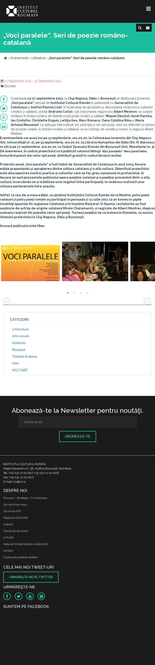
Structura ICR (12, 511)
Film (15, 363)
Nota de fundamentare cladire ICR (25, 544)
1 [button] (68, 293)
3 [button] (81, 293)
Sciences (19, 343)
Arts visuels (20, 336)
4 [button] (87, 293)
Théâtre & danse (24, 356)
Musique (18, 350)
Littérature (20, 329)
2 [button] (74, 293)
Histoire (8, 524)
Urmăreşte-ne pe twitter (31, 577)
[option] (30, 262)
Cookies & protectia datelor (20, 557)
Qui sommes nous (15, 504)
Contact (8, 550)
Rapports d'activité (15, 517)
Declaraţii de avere (15, 531)
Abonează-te (77, 436)
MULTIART (20, 370)
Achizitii (8, 537)
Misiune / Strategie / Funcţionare (25, 498)
